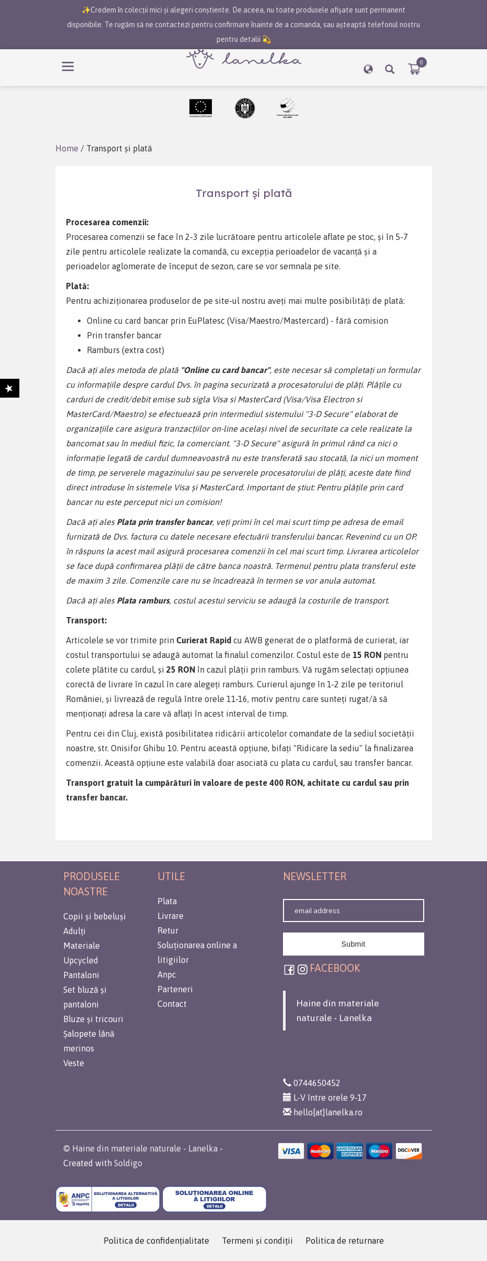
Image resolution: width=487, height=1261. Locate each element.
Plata (167, 901)
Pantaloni (81, 975)
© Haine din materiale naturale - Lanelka (140, 1148)
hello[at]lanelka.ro (323, 1112)
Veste (73, 1063)
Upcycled (80, 960)
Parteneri (175, 989)
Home (66, 148)
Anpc (166, 974)
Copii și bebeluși (94, 916)
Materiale (81, 945)
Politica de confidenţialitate (156, 1240)
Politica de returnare (344, 1240)
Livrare (170, 915)
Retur (167, 930)
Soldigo (128, 1163)
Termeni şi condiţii (257, 1240)
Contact (172, 1003)
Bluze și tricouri (93, 1019)
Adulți (74, 931)
